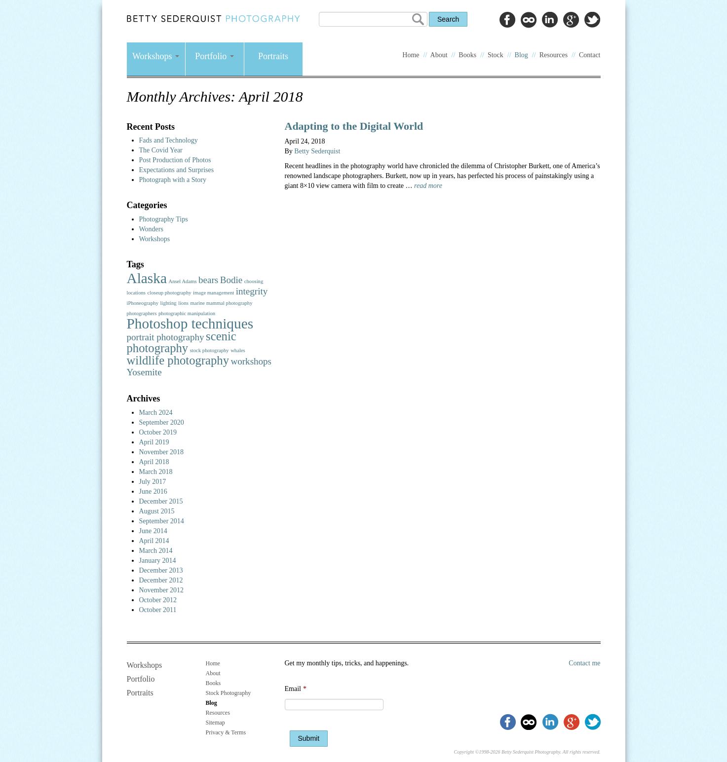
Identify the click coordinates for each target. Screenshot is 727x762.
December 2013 (161, 570)
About (439, 55)
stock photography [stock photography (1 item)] (209, 350)
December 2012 (161, 580)
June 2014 (153, 531)
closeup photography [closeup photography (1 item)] (169, 292)
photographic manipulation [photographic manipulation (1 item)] (186, 313)
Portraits (273, 56)
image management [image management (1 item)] (213, 292)
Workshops (155, 56)
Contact (590, 55)
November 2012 (161, 590)
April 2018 (154, 462)
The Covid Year (161, 150)
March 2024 (156, 412)
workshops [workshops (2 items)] (250, 361)
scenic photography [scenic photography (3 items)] (181, 342)
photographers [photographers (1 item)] (142, 313)
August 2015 (157, 511)
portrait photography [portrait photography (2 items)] (165, 337)
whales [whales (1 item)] (237, 350)
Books (467, 55)
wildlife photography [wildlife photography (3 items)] (178, 360)
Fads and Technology (168, 140)
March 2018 (156, 471)
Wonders (151, 229)
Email (295, 688)
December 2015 (161, 501)
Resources (553, 55)
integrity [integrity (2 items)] (252, 291)
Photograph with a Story (173, 179)
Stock (495, 55)
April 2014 (154, 540)
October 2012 (158, 600)
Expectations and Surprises (176, 170)
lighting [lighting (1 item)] (168, 303)
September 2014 (161, 521)
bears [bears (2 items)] (208, 280)
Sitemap (215, 722)
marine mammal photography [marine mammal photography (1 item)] (221, 303)
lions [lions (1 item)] (183, 303)
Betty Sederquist (317, 151)
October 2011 (158, 610)
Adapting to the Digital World (354, 126)
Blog (521, 55)
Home (410, 55)
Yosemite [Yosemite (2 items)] (144, 372)
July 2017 (152, 481)
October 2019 (158, 432)
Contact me (584, 663)
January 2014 (157, 560)
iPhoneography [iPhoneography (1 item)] (143, 303)
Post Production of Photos (175, 160)
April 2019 (154, 442)
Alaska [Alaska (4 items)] (147, 278)
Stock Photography (228, 692)
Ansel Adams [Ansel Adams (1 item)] (182, 281)
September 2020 (161, 422)
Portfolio (214, 56)
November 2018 (161, 452)
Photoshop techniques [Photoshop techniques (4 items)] (190, 323)
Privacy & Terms (226, 732)
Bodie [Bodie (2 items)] (231, 280)
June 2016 (153, 491)
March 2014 (156, 550)
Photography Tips (163, 219)
